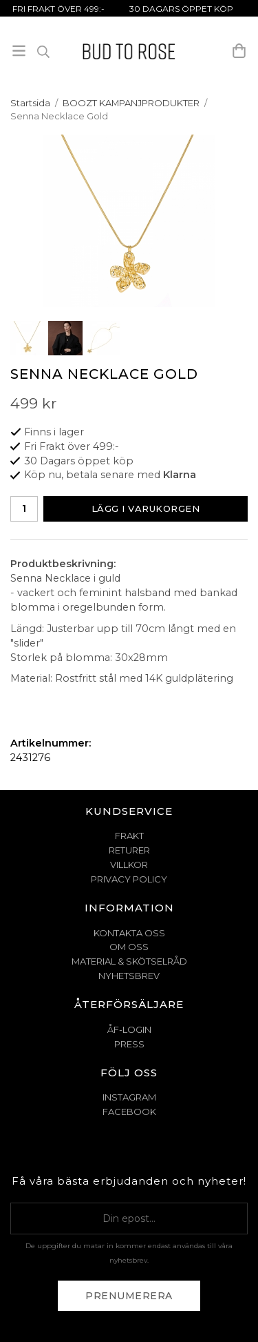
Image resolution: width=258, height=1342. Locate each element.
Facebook (129, 1111)
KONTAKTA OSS (129, 932)
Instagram (129, 1097)
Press (129, 1043)
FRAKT (129, 835)
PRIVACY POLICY (129, 879)
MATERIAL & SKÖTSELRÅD (129, 961)
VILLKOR (129, 864)
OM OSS (129, 946)
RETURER (129, 850)
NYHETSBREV (129, 975)
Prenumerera (129, 1296)
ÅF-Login (129, 1029)
